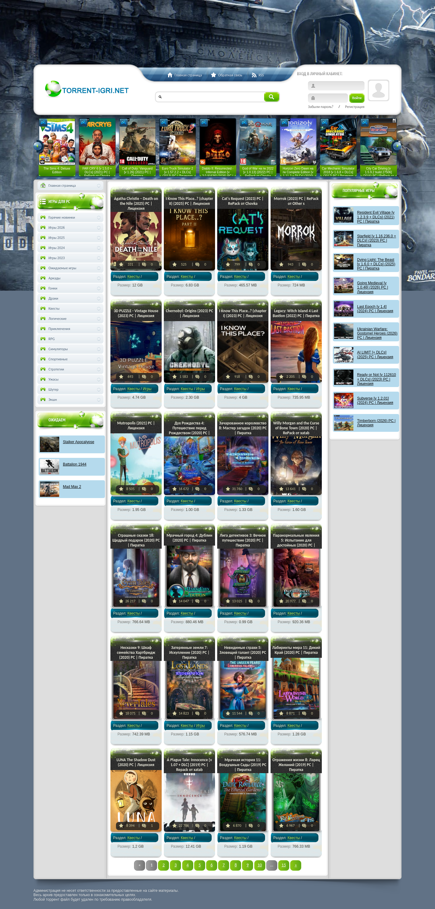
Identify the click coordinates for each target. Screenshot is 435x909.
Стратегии (51, 369)
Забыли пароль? (320, 107)
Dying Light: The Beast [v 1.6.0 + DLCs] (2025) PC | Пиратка (376, 264)
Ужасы (49, 379)
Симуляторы (53, 349)
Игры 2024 (52, 247)
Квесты (133, 276)
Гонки (48, 288)
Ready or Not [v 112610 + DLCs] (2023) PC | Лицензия (376, 379)
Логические (53, 318)
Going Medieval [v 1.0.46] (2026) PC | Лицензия (372, 287)
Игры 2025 (52, 237)
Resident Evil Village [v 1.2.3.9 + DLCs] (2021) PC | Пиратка (376, 217)
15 (284, 865)
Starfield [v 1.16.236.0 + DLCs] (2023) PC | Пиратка (376, 240)
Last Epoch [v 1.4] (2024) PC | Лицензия (375, 309)
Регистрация (354, 107)
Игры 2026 (52, 227)
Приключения (54, 328)
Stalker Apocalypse (78, 442)
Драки (48, 298)
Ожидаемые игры (57, 268)
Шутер (49, 389)
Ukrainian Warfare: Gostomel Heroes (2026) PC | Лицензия (377, 333)
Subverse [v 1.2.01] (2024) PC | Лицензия (375, 400)
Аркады (49, 278)
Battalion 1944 (75, 464)
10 (259, 865)
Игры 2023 (52, 258)
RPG (47, 339)
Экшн (48, 399)
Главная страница (57, 185)
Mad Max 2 (72, 487)
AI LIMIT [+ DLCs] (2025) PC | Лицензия (375, 354)
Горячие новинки (57, 217)
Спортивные (53, 359)
